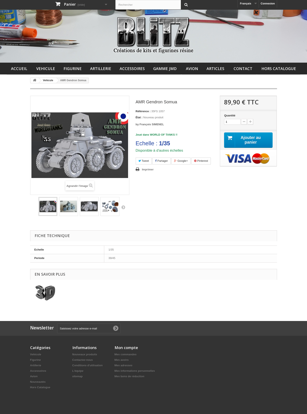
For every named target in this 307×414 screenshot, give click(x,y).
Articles (215, 68)
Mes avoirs (122, 359)
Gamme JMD (165, 68)
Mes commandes (126, 354)
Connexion (268, 3)
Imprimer (148, 169)
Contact (243, 68)
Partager (161, 160)
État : (139, 117)
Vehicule (45, 68)
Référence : (143, 111)
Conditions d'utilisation (87, 365)
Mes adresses (124, 365)
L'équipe (78, 370)
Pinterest (201, 160)
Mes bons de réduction (130, 376)
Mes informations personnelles (135, 370)
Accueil (19, 68)
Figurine (73, 68)
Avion (192, 68)
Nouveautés (38, 381)
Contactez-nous (82, 359)
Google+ (181, 160)
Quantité (229, 115)
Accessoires (132, 68)
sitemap (77, 376)
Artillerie (100, 68)
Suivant (123, 207)
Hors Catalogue (278, 68)
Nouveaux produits (84, 354)
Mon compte (126, 347)
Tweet (143, 160)
